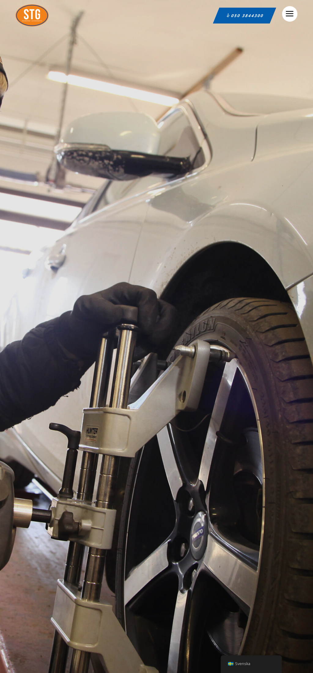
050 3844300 (247, 15)
